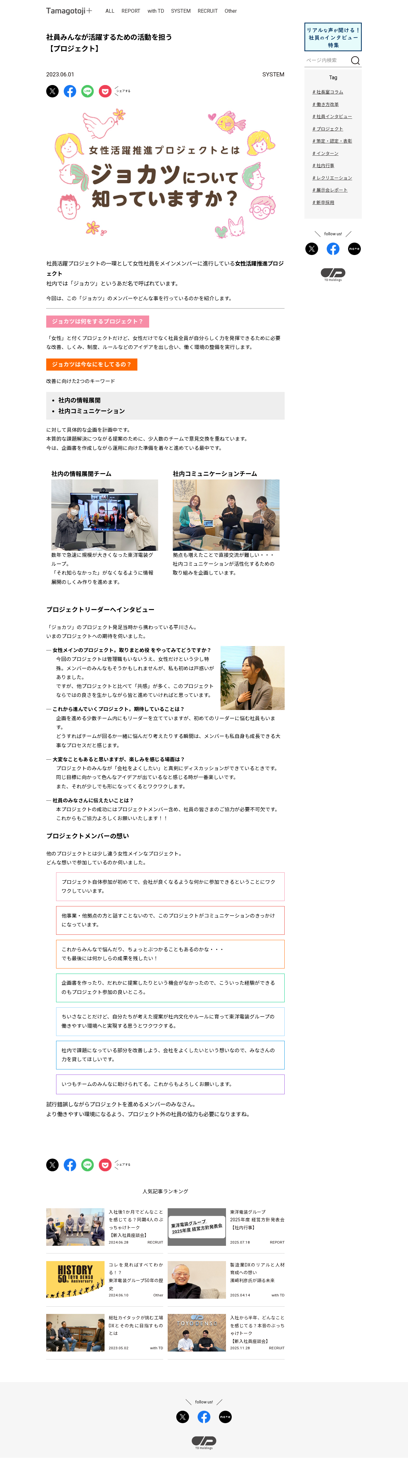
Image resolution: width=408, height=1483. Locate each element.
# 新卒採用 (323, 205)
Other (232, 11)
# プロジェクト (327, 130)
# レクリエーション (332, 180)
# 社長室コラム (327, 93)
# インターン (325, 155)
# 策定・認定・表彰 (332, 142)
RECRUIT (209, 11)
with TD (156, 11)
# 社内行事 (323, 168)
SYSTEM (181, 11)
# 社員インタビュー (332, 118)
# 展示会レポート (330, 192)
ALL (110, 11)
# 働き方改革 (325, 105)
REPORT (131, 11)
